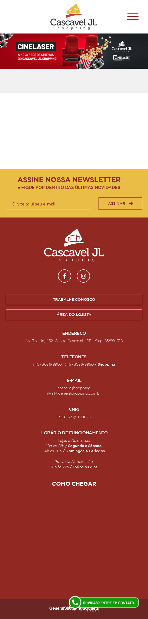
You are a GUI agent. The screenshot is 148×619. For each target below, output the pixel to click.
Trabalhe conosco (74, 299)
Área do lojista (74, 315)
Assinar (120, 203)
